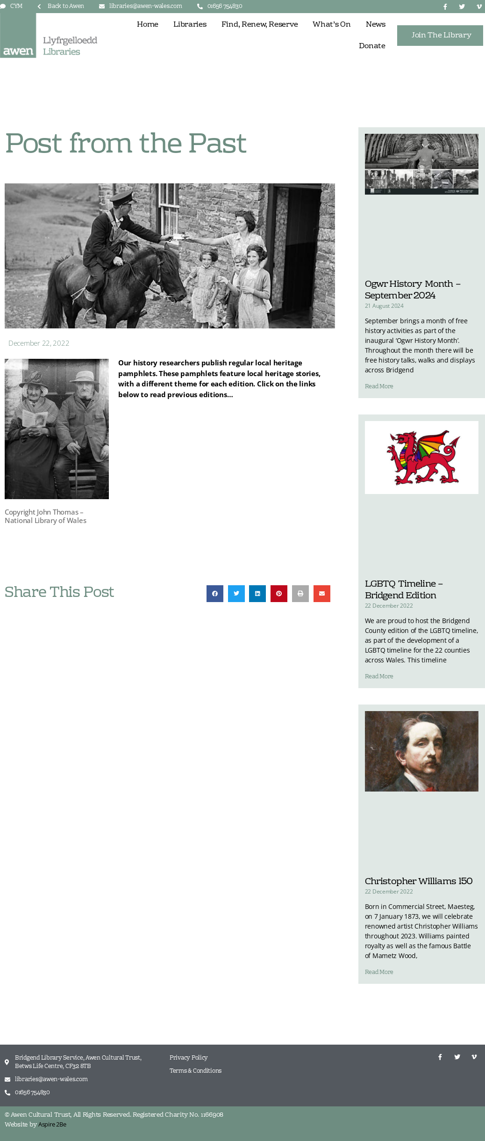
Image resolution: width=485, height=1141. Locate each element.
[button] (215, 593)
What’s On (332, 24)
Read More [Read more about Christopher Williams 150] (379, 972)
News (375, 24)
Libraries (190, 24)
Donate (372, 46)
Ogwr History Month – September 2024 (413, 290)
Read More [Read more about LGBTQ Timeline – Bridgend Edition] (379, 677)
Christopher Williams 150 (419, 882)
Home (147, 24)
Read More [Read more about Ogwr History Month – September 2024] (379, 387)
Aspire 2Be (52, 1124)
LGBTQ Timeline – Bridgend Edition (404, 590)
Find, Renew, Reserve (259, 24)
